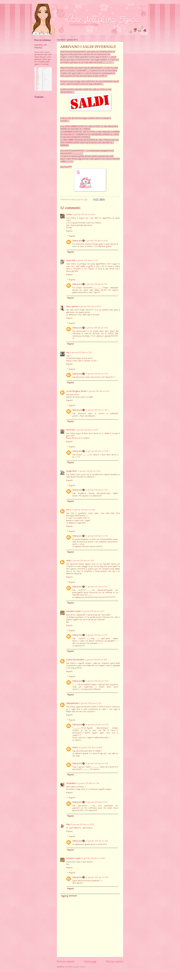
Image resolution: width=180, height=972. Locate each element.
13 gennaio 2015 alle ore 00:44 (92, 611)
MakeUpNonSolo (72, 703)
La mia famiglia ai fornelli (76, 391)
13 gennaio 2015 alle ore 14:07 (96, 536)
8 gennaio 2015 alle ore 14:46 (96, 241)
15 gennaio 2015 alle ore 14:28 (96, 681)
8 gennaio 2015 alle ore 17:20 (87, 260)
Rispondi (69, 231)
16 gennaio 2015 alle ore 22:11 (96, 802)
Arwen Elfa (70, 260)
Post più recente (65, 962)
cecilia (68, 560)
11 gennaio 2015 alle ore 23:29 (89, 471)
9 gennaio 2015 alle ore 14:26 (96, 328)
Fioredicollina (71, 783)
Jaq (67, 352)
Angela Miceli (71, 471)
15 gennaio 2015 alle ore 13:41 (90, 703)
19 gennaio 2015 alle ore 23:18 (82, 824)
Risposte (72, 236)
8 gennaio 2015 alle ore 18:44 (90, 306)
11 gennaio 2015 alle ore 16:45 (87, 430)
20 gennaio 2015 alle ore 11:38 (96, 877)
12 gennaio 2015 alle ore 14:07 (96, 490)
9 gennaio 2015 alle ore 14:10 (96, 284)
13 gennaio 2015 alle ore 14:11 (96, 635)
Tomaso (69, 214)
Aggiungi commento (69, 896)
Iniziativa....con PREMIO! (40, 46)
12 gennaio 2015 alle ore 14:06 (96, 451)
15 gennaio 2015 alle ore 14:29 (96, 724)
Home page (90, 962)
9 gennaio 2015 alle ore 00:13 (81, 352)
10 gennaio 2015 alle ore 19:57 (98, 391)
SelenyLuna (77, 241)
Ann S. (69, 510)
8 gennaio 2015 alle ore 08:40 (84, 214)
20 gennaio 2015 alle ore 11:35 (96, 841)
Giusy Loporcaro (72, 306)
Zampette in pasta (73, 611)
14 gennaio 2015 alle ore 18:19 (96, 660)
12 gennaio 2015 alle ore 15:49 (82, 560)
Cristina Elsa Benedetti (75, 660)
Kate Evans (70, 430)
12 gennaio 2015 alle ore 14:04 (96, 374)
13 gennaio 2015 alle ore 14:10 (96, 587)
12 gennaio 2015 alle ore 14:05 (96, 410)
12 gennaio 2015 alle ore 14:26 (83, 510)
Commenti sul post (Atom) (75, 967)
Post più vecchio (114, 962)
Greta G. (75, 747)
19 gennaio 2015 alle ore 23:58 (93, 858)
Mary (68, 824)
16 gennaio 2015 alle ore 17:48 (87, 783)
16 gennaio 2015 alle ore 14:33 (96, 763)
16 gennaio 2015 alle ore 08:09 (90, 747)
